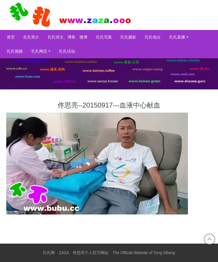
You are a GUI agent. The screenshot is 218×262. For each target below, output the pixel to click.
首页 (11, 37)
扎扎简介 (31, 37)
